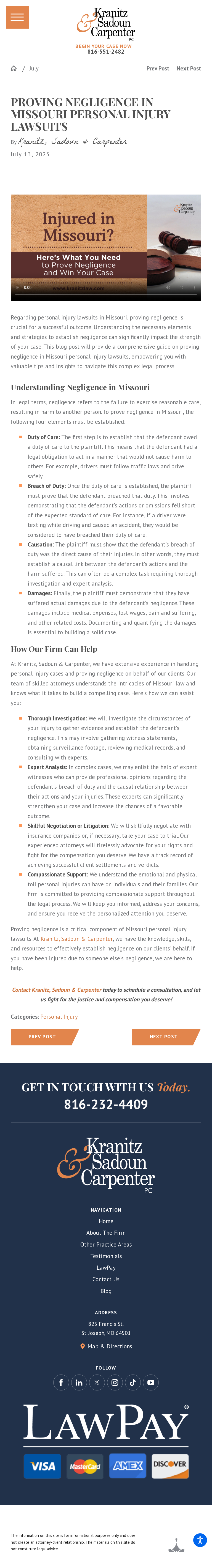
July (34, 68)
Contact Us (106, 1279)
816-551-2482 (106, 52)
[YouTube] (151, 1382)
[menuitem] (106, 1221)
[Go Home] (16, 68)
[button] (200, 1540)
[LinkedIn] (79, 1382)
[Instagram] (115, 1382)
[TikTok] (133, 1382)
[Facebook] (61, 1382)
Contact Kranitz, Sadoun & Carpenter (56, 989)
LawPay (106, 1267)
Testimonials (106, 1256)
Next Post (164, 1036)
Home (106, 1221)
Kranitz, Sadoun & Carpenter (77, 938)
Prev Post (42, 1036)
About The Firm (106, 1232)
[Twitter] (97, 1382)
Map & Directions (110, 1346)
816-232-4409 (106, 1104)
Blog (106, 1291)
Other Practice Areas (106, 1244)
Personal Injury (59, 1016)
